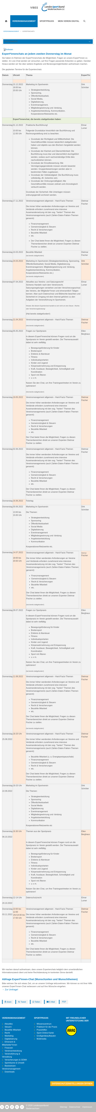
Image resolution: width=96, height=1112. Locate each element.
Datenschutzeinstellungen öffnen (72, 1084)
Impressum (87, 1107)
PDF (64, 1002)
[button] (84, 21)
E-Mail (51, 1002)
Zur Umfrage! (11, 989)
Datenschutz (74, 1107)
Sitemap (63, 1107)
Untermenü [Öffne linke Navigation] (11, 41)
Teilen (36, 1002)
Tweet (22, 1002)
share (8, 1002)
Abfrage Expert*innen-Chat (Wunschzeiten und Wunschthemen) (40, 979)
